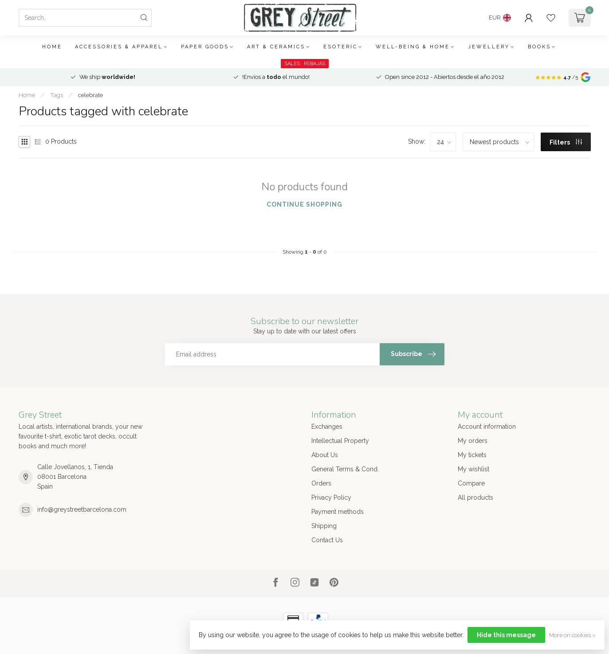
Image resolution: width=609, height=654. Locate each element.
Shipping (324, 525)
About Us (324, 454)
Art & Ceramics (276, 47)
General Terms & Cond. (345, 469)
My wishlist (473, 469)
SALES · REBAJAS (304, 64)
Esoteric (340, 47)
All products (475, 497)
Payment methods (337, 511)
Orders (321, 483)
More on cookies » (572, 635)
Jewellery (489, 47)
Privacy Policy (331, 497)
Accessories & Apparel (119, 47)
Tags (56, 94)
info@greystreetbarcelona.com (81, 509)
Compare (471, 483)
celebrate (90, 94)
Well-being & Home (413, 47)
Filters (566, 142)
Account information (487, 426)
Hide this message (506, 634)
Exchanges (326, 426)
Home (52, 47)
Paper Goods (205, 47)
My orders (472, 440)
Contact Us (327, 540)
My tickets (472, 454)
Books (539, 47)
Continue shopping (304, 204)
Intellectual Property (340, 440)
